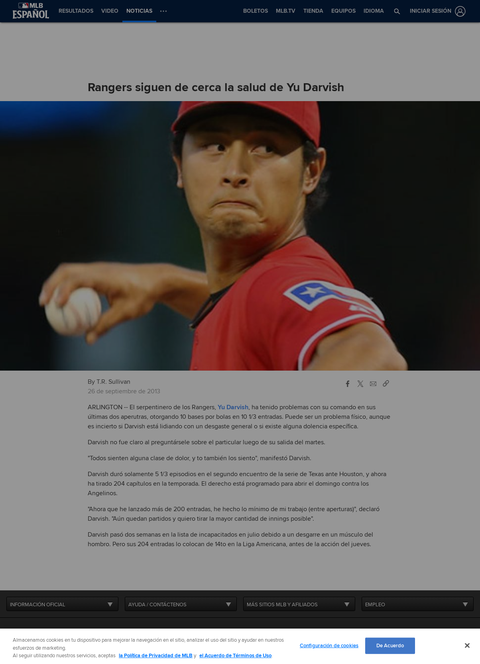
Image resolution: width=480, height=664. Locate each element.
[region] (240, 646)
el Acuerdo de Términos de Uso (235, 655)
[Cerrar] (467, 645)
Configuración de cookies (329, 645)
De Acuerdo (390, 645)
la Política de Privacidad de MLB (156, 655)
